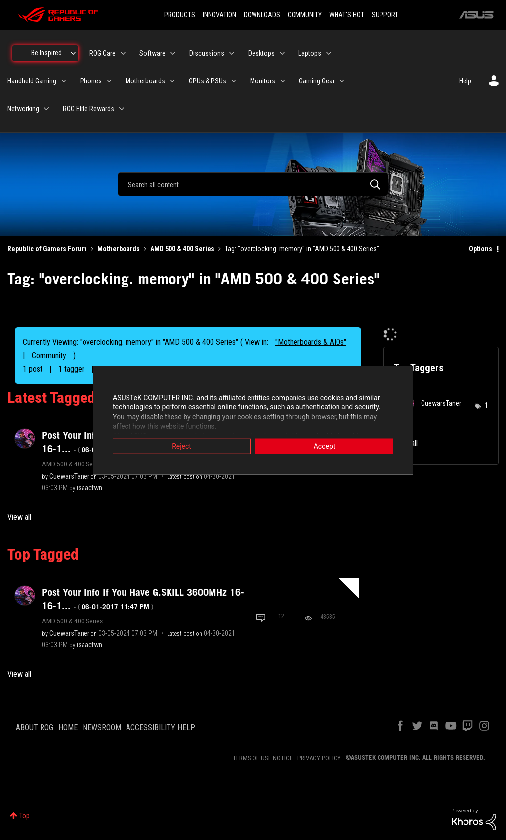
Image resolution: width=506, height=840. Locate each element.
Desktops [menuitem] (261, 53)
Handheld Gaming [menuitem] (31, 81)
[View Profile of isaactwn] (89, 488)
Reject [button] (181, 446)
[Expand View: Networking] (46, 109)
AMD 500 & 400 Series (182, 249)
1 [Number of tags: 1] (486, 405)
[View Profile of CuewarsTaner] (69, 476)
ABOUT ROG (34, 727)
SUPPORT (385, 15)
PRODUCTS (179, 15)
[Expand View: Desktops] (282, 53)
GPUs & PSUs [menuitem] (207, 81)
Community (49, 355)
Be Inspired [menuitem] (46, 53)
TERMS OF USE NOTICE (263, 757)
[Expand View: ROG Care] (123, 53)
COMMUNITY (305, 15)
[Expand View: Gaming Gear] (342, 81)
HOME (68, 727)
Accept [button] (325, 446)
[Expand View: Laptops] (329, 53)
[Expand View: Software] (173, 53)
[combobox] (253, 184)
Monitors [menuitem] (262, 81)
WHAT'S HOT (346, 15)
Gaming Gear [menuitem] (317, 81)
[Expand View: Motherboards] (172, 81)
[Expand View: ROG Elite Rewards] (121, 109)
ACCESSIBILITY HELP (160, 727)
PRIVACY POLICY (319, 757)
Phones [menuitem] (91, 81)
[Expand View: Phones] (109, 81)
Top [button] (24, 816)
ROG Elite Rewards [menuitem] (88, 109)
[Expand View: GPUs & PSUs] (234, 81)
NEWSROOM (102, 727)
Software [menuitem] (152, 53)
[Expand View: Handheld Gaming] (64, 81)
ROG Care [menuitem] (102, 53)
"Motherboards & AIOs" (310, 342)
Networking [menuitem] (23, 109)
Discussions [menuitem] (206, 53)
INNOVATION (219, 15)
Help (465, 81)
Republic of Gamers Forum (47, 249)
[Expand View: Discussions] (232, 53)
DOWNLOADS (262, 15)
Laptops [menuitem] (309, 53)
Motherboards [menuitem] (145, 81)
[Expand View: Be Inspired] (73, 53)
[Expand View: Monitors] (283, 81)
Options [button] (480, 249)
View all (19, 516)
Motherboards (118, 249)
